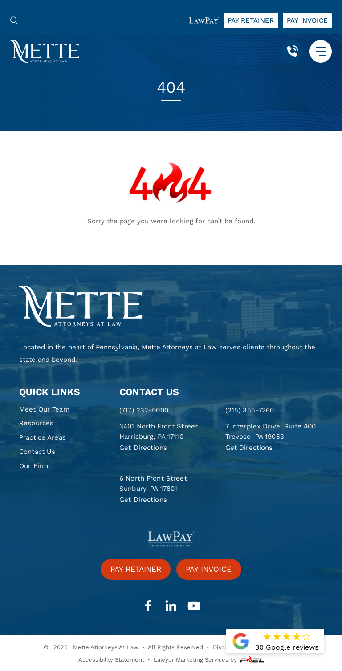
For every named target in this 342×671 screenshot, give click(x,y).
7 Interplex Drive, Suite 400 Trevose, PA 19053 (270, 431)
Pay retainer (251, 20)
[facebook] (148, 606)
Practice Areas (42, 437)
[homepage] (171, 306)
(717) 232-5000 (143, 410)
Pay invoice (307, 20)
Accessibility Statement (111, 659)
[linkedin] (171, 606)
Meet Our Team (44, 409)
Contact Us (37, 452)
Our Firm (33, 466)
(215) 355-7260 (249, 410)
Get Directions (143, 448)
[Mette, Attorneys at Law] (44, 51)
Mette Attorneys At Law (105, 647)
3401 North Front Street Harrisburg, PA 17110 (158, 431)
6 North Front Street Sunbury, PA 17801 (153, 483)
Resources (36, 423)
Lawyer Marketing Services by (209, 660)
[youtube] (194, 606)
